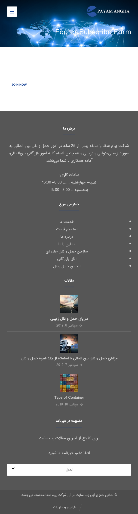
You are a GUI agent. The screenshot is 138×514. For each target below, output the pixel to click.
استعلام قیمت (66, 229)
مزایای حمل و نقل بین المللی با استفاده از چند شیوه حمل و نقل (69, 358)
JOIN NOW (19, 84)
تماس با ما (66, 244)
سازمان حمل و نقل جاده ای (67, 251)
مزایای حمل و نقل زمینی (69, 318)
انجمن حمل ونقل (66, 266)
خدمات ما (67, 221)
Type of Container (69, 397)
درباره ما (67, 236)
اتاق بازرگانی (67, 258)
